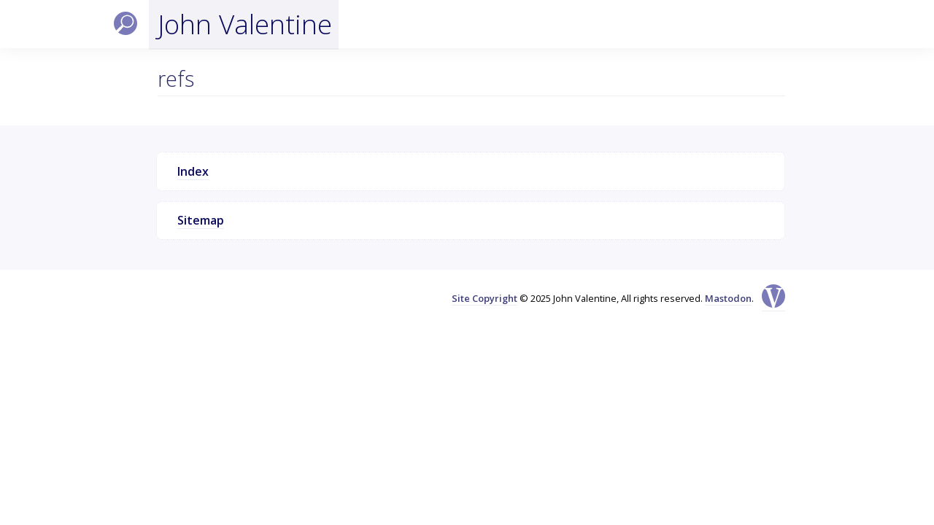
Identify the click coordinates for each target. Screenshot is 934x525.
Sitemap (200, 220)
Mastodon (728, 298)
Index (193, 171)
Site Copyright (484, 298)
